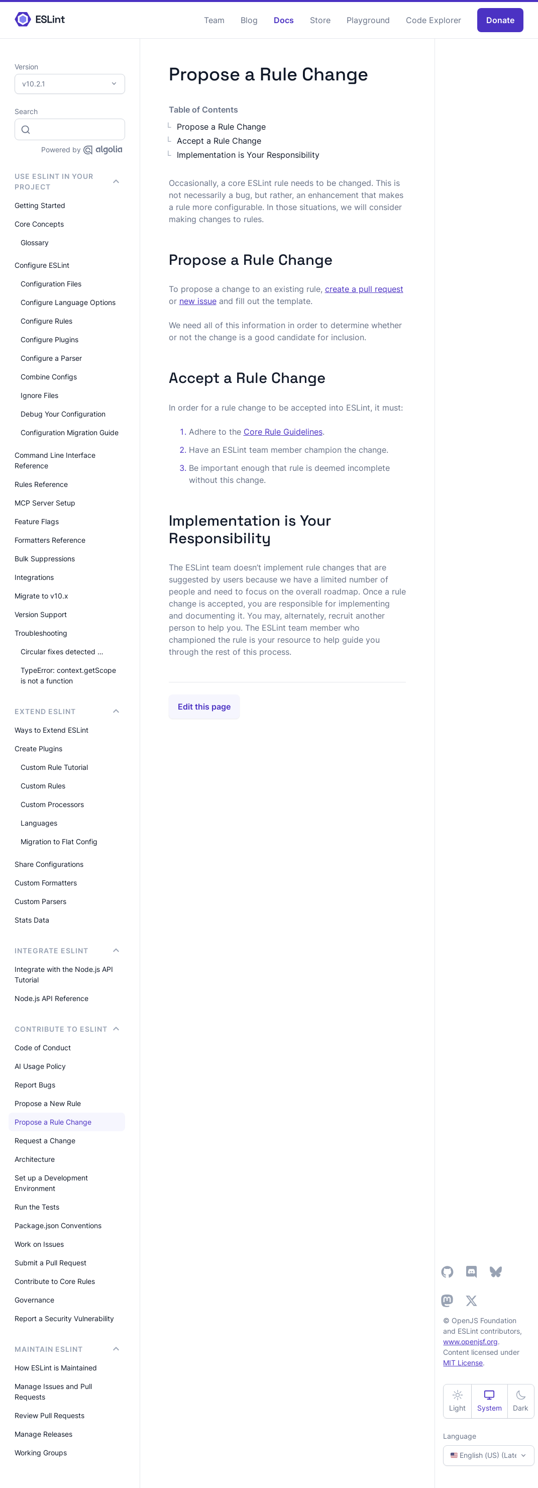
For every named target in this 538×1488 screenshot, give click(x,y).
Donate (500, 20)
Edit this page (204, 707)
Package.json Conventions (58, 1225)
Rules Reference (41, 484)
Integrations (34, 577)
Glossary (35, 242)
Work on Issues (39, 1244)
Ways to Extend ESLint (51, 730)
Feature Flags (37, 521)
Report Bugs (35, 1084)
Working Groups (41, 1452)
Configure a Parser (51, 358)
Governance (34, 1300)
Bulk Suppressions (45, 558)
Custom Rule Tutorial (54, 767)
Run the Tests (37, 1207)
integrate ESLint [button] (67, 950)
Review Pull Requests (49, 1415)
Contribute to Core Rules (55, 1281)
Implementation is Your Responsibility (248, 155)
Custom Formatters (46, 882)
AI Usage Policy (40, 1066)
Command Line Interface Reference (55, 460)
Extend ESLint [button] (67, 711)
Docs (284, 20)
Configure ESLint (42, 265)
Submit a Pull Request (50, 1262)
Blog (249, 20)
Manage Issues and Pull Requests (53, 1391)
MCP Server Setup (45, 503)
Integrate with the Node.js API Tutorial (64, 974)
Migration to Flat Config (59, 841)
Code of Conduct (43, 1047)
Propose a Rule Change (53, 1122)
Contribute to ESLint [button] (67, 1029)
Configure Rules (46, 321)
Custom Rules (43, 785)
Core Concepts (39, 224)
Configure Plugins (49, 339)
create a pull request (364, 289)
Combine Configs (49, 376)
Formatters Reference (50, 540)
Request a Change (45, 1140)
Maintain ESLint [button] (67, 1349)
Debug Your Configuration (63, 414)
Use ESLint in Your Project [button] (67, 181)
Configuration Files (51, 283)
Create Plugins (38, 748)
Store (320, 20)
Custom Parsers (40, 901)
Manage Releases (43, 1434)
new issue (198, 301)
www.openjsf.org (470, 1341)
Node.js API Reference (51, 998)
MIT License (463, 1362)
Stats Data (32, 920)
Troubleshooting (41, 633)
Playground (368, 20)
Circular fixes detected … (62, 651)
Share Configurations (49, 864)
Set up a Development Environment (51, 1183)
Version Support (41, 614)
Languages (39, 823)
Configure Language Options (68, 302)
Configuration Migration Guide (70, 432)
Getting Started (40, 205)
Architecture (35, 1159)
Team (214, 20)
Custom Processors (52, 804)
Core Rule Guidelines (283, 432)
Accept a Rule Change (219, 141)
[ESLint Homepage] (40, 20)
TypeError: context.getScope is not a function (68, 675)
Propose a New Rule (48, 1103)
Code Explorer (433, 20)
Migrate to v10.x (41, 595)
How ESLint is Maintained (56, 1367)
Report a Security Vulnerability (64, 1318)
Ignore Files (39, 395)
